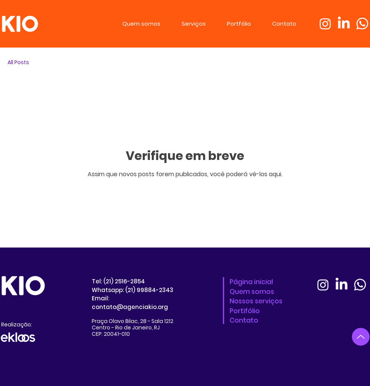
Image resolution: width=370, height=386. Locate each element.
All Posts (18, 62)
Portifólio (245, 310)
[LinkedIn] (343, 23)
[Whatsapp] (362, 23)
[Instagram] (325, 23)
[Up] (361, 337)
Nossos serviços (256, 301)
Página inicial (251, 281)
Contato (244, 320)
